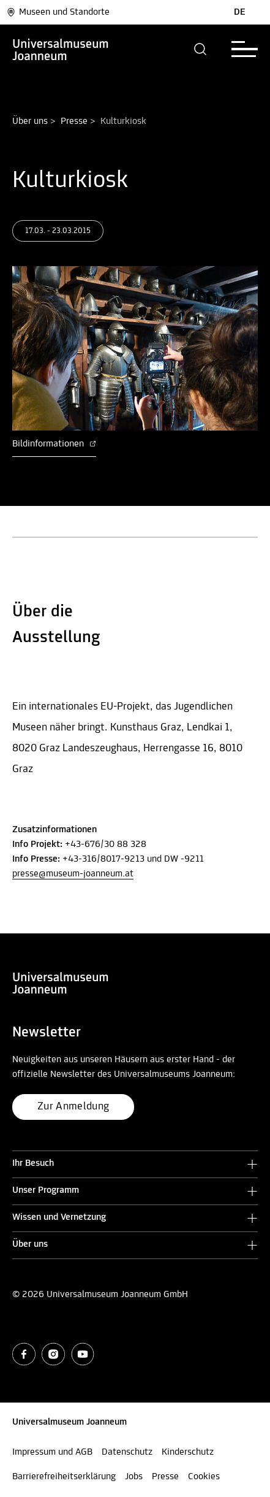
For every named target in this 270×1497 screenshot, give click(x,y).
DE (240, 12)
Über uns (30, 121)
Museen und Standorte (58, 12)
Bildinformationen (54, 444)
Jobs (134, 1477)
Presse (74, 121)
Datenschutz (127, 1452)
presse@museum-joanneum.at (72, 874)
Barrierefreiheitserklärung (64, 1477)
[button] (200, 49)
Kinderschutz (188, 1452)
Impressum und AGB (52, 1452)
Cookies (204, 1477)
